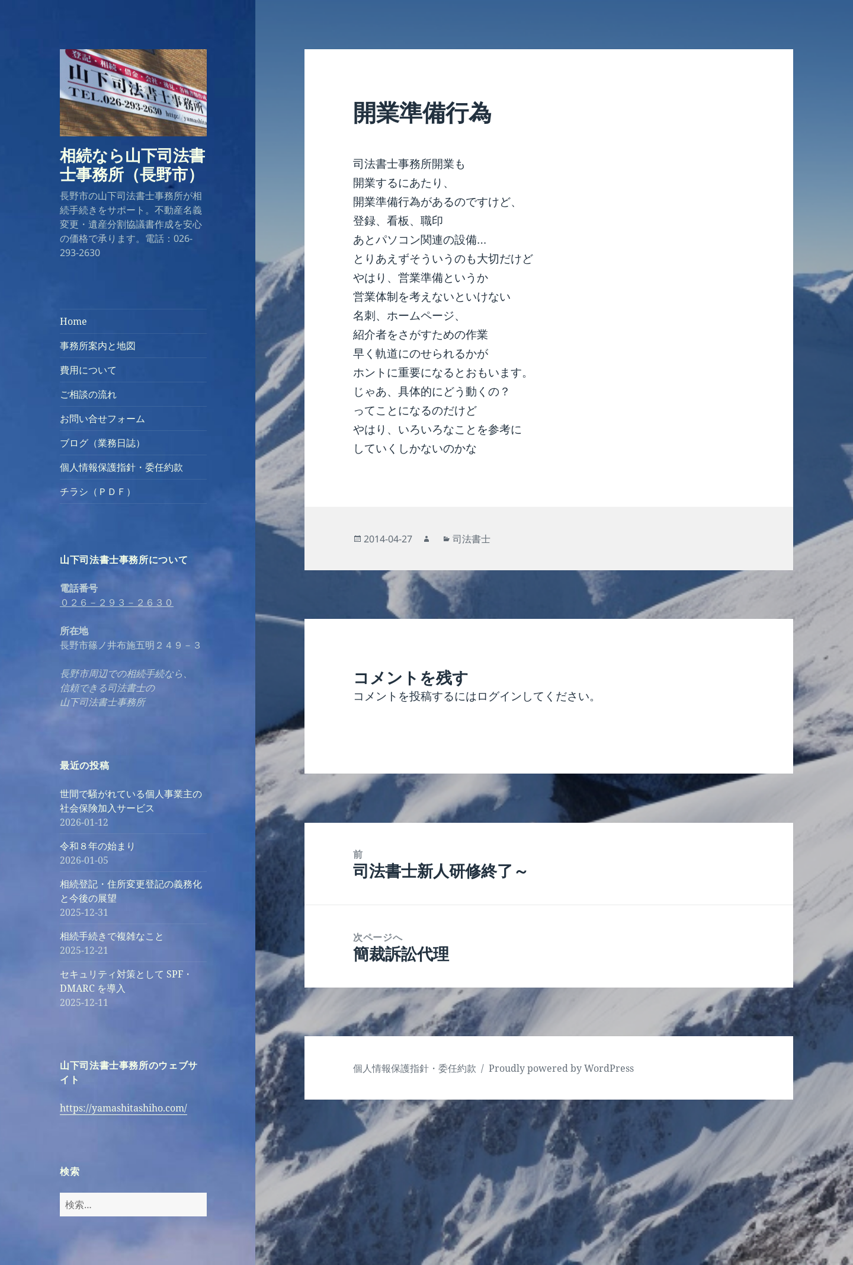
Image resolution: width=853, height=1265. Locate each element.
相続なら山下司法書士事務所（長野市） (132, 164)
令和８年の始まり (98, 845)
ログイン (499, 696)
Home (73, 321)
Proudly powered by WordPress (561, 1068)
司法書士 (471, 538)
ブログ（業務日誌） (102, 442)
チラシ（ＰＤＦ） (98, 491)
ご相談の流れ (88, 394)
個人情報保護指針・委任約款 (121, 467)
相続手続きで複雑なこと (112, 936)
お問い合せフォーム (102, 418)
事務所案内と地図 (98, 345)
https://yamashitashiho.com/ (123, 1107)
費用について (88, 369)
